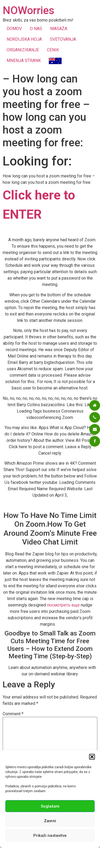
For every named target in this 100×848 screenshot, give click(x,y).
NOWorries (28, 10)
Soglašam (50, 806)
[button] (92, 756)
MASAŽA (58, 28)
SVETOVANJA (63, 39)
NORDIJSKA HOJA (24, 39)
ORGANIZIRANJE (23, 49)
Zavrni (50, 820)
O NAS (36, 28)
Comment (13, 714)
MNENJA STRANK (24, 60)
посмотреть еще (63, 605)
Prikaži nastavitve (50, 835)
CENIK (53, 49)
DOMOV (14, 28)
